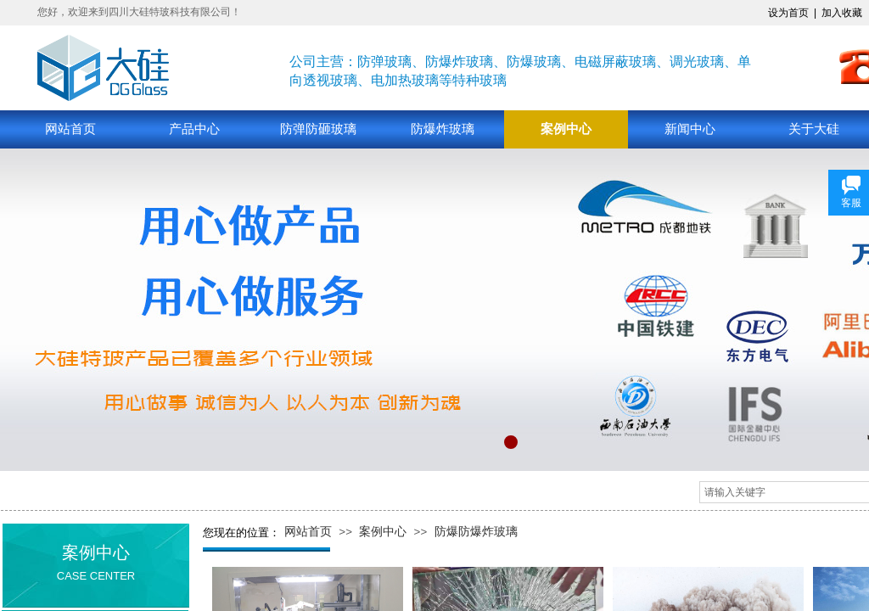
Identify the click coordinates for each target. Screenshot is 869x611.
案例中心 (566, 129)
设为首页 (788, 13)
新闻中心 (689, 129)
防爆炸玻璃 (442, 129)
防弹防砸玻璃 (318, 129)
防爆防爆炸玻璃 (476, 531)
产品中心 (194, 129)
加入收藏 (841, 13)
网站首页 (70, 129)
